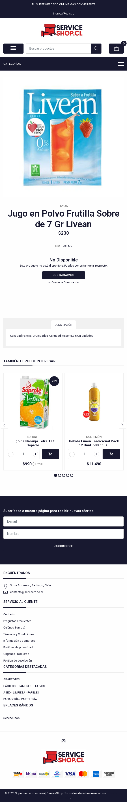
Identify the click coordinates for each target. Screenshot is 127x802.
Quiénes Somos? (14, 627)
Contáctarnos (64, 275)
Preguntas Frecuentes (17, 621)
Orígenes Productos (16, 654)
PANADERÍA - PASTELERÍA (20, 699)
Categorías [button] (63, 64)
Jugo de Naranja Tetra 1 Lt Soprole (32, 443)
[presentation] (4, 425)
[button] (56, 475)
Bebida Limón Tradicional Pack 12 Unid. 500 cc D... (94, 443)
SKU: (57, 245)
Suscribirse (63, 546)
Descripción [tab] (63, 324)
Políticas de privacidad (18, 647)
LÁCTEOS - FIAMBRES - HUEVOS (24, 686)
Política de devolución (17, 660)
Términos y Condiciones (18, 634)
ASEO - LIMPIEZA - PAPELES (21, 692)
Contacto (9, 614)
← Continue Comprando (63, 282)
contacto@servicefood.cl (26, 592)
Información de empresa (19, 640)
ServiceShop (11, 718)
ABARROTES (11, 679)
